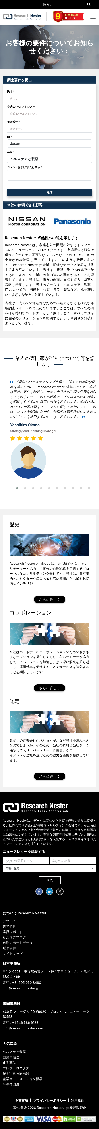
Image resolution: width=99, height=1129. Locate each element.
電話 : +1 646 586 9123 (20, 1022)
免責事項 (21, 1100)
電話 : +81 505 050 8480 (22, 982)
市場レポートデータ (18, 943)
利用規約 (77, 1100)
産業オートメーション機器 (23, 1079)
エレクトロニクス (16, 1068)
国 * (9, 137)
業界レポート (13, 932)
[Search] (89, 4)
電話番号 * (13, 121)
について (9, 921)
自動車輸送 (11, 1057)
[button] (17, 488)
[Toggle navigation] (93, 17)
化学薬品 (9, 1062)
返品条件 (9, 948)
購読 (50, 880)
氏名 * (11, 91)
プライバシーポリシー (49, 1100)
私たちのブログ (14, 937)
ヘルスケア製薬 (14, 1052)
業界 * (11, 152)
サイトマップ (13, 953)
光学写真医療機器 (16, 1073)
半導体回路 (11, 1084)
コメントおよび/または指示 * (24, 167)
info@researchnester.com (23, 1028)
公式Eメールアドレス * (21, 106)
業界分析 (9, 926)
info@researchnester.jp (21, 988)
